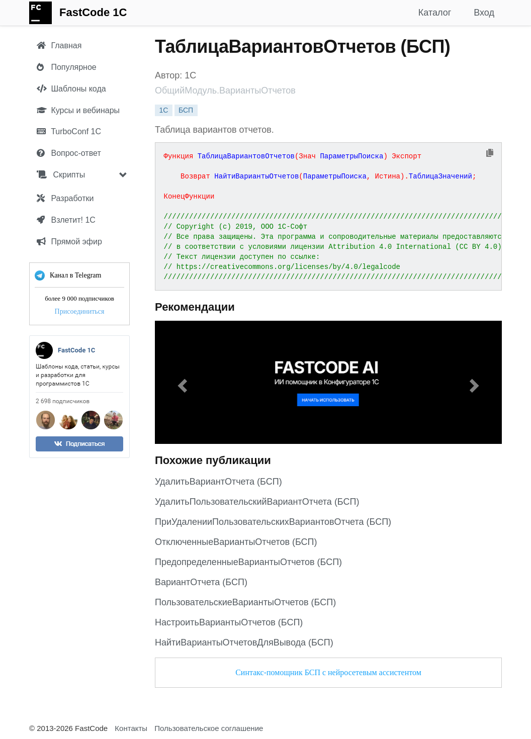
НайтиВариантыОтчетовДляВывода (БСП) (244, 642)
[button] (181, 382)
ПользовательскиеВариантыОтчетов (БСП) (245, 602)
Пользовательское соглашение (208, 728)
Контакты (131, 728)
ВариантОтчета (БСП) (201, 582)
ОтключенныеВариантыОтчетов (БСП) (236, 542)
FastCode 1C (93, 12)
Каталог (434, 13)
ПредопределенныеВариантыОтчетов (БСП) (248, 562)
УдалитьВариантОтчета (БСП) (218, 482)
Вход (484, 13)
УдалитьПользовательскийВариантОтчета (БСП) (257, 502)
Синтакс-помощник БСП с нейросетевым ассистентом (328, 672)
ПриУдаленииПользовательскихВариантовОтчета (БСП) (273, 522)
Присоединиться (80, 311)
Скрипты (61, 174)
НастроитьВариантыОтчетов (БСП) (229, 622)
